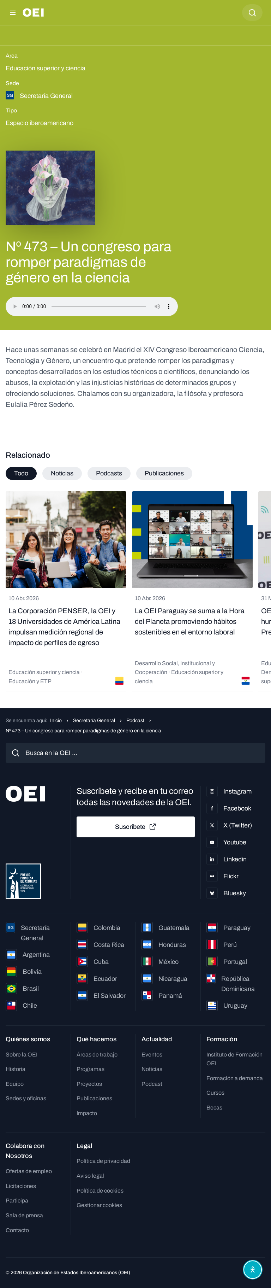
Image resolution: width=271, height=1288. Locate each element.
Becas (214, 1108)
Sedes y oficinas (26, 1098)
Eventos (151, 1055)
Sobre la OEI (21, 1055)
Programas (90, 1069)
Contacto (17, 1230)
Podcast (135, 720)
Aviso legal (90, 1176)
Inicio (56, 720)
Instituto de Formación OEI (234, 1059)
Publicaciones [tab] (164, 473)
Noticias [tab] (62, 473)
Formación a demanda (234, 1078)
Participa (17, 1201)
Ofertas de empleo (29, 1171)
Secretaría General (94, 720)
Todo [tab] (21, 473)
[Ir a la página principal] (33, 12)
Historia (15, 1069)
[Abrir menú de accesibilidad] (253, 1270)
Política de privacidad (103, 1161)
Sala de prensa (24, 1215)
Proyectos (89, 1084)
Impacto (87, 1113)
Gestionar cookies (99, 1205)
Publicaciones (94, 1098)
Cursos (215, 1093)
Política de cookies (100, 1191)
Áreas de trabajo (97, 1055)
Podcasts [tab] (109, 473)
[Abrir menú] (12, 12)
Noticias (151, 1069)
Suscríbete (136, 826)
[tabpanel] (135, 591)
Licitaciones (21, 1186)
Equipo (15, 1084)
